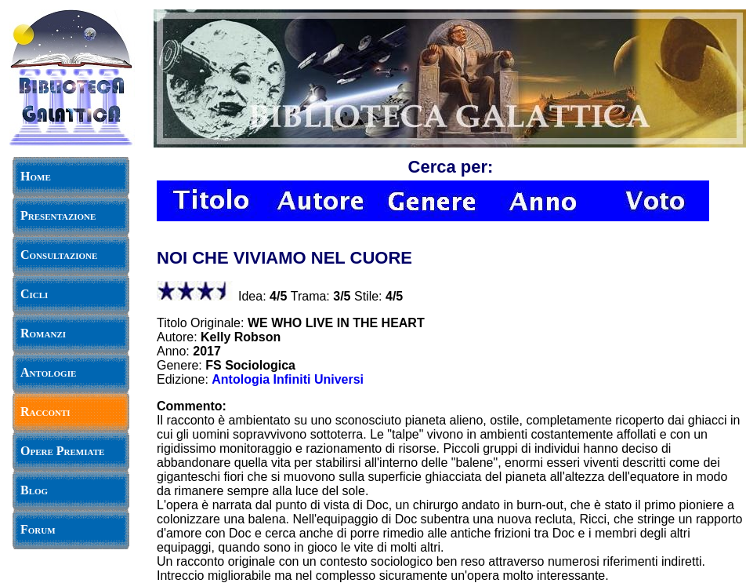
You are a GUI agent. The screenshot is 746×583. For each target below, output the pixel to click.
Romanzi (43, 333)
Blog (34, 490)
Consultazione (58, 254)
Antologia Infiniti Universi (288, 379)
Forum (38, 529)
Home (35, 176)
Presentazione (58, 215)
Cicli (34, 294)
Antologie (48, 372)
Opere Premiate (62, 450)
